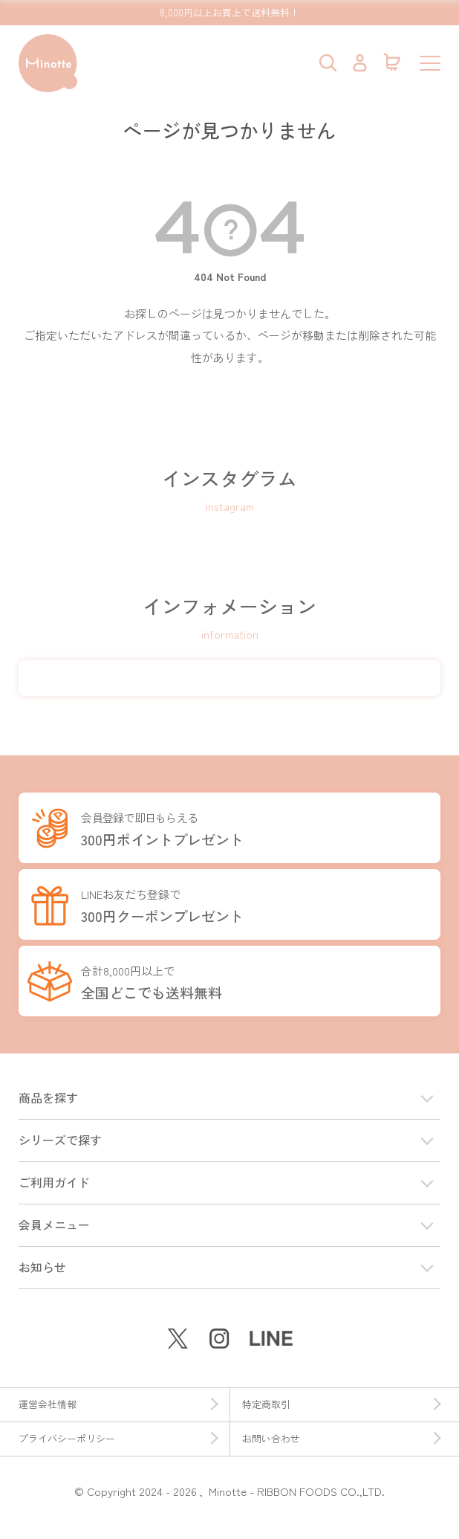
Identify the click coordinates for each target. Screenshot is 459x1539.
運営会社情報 (118, 1404)
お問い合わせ (341, 1438)
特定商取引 (341, 1404)
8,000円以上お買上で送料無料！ (229, 12)
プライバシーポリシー (118, 1438)
